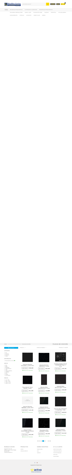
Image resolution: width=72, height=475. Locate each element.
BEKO (5, 366)
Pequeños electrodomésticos (46, 9)
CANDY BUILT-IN (7, 368)
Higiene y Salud (37, 15)
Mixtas (6, 356)
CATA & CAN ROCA (8, 370)
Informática (53, 12)
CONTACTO (38, 452)
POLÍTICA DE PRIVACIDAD (57, 452)
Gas (5, 352)
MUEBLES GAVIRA (39, 449)
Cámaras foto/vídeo (37, 12)
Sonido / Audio (28, 12)
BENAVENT (6, 367)
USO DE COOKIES (56, 456)
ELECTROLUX (7, 375)
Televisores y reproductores (16, 12)
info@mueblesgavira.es (8, 452)
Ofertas (53, 4)
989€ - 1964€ (7, 381)
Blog (58, 4)
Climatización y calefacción (31, 9)
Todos (6, 9)
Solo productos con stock (9, 360)
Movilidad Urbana (62, 12)
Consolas (22, 15)
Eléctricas (6, 353)
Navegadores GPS (13, 15)
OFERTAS (22, 449)
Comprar (25, 368)
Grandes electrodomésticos (16, 9)
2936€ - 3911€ (7, 383)
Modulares (6, 354)
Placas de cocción (26, 344)
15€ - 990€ (6, 379)
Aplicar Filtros (11, 347)
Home (5, 344)
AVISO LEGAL (55, 454)
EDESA (6, 374)
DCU (5, 373)
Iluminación (28, 15)
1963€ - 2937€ (7, 382)
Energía (43, 15)
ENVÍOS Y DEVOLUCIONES (57, 449)
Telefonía (46, 12)
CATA (5, 369)
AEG (5, 365)
